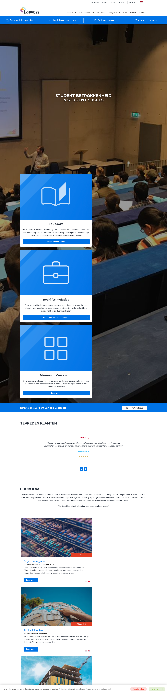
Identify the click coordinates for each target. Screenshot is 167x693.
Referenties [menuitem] (95, 2)
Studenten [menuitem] (132, 2)
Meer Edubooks (83, 429)
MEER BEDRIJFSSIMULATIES (83, 558)
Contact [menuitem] (142, 13)
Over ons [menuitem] (104, 2)
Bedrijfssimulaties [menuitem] (86, 13)
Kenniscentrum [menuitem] (129, 13)
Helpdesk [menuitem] (112, 2)
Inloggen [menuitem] (121, 2)
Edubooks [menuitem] (70, 13)
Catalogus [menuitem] (101, 13)
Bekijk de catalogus (134, 244)
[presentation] (81, 306)
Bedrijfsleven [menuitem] (114, 13)
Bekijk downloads (96, 608)
